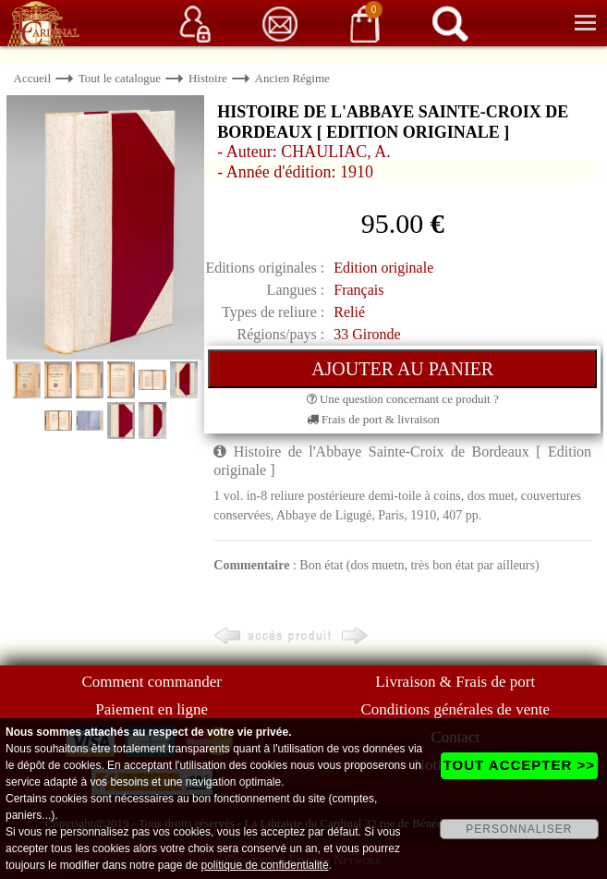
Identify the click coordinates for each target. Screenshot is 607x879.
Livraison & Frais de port (455, 681)
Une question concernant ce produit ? (403, 399)
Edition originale (383, 267)
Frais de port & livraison (373, 419)
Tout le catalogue (120, 78)
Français (358, 290)
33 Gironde (367, 334)
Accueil (32, 78)
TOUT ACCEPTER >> (519, 765)
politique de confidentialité (264, 865)
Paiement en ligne (151, 709)
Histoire (207, 78)
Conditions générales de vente (455, 709)
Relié (349, 312)
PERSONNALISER (519, 829)
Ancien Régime (292, 78)
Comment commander (151, 681)
